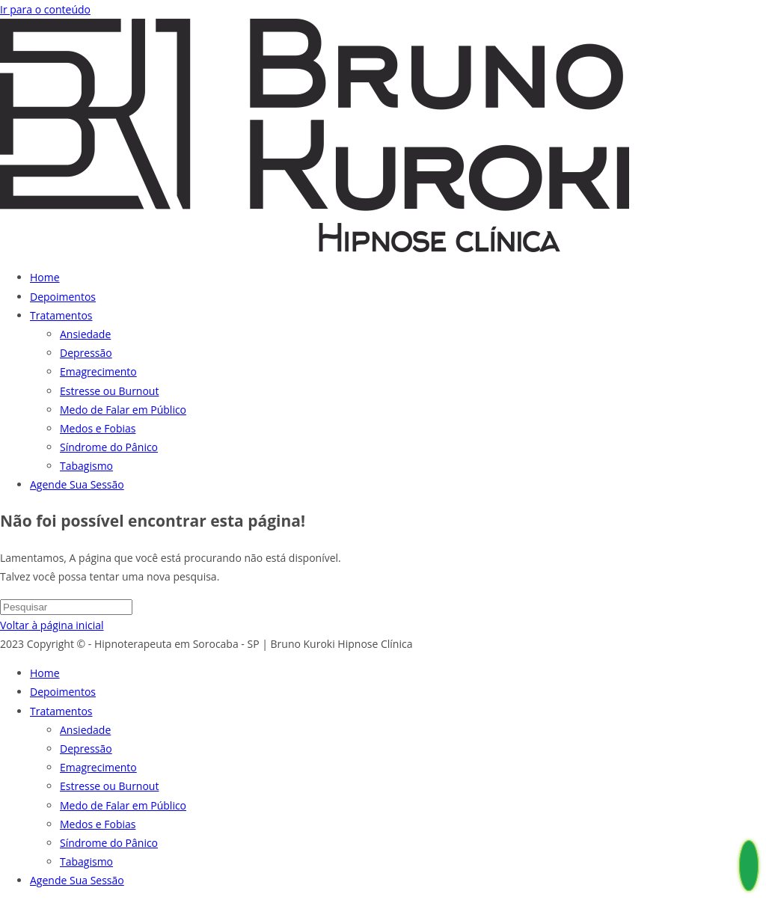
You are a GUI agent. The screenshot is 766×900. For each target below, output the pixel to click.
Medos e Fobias (97, 824)
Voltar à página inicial (52, 625)
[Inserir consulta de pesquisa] (66, 607)
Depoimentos (63, 692)
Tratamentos (61, 711)
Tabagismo (86, 861)
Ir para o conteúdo (45, 9)
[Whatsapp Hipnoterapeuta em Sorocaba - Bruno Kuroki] (749, 871)
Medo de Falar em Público (123, 805)
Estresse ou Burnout (109, 786)
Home (45, 673)
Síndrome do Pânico (109, 843)
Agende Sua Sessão (77, 880)
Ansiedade (85, 730)
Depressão (86, 748)
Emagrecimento (98, 767)
